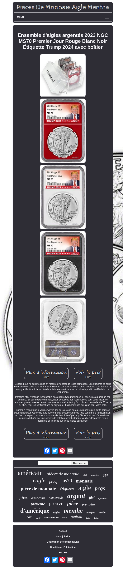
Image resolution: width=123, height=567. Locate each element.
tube (88, 518)
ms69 (38, 518)
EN (60, 552)
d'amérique (34, 510)
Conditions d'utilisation (63, 547)
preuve (56, 503)
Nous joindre (63, 536)
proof (53, 481)
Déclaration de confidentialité (63, 541)
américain (30, 472)
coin (29, 517)
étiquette (67, 489)
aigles (56, 512)
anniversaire (51, 517)
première (88, 504)
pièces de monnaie (63, 474)
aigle (84, 487)
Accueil (63, 531)
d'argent (91, 512)
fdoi (92, 498)
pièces (23, 498)
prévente (38, 504)
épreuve (102, 498)
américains (38, 498)
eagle (39, 480)
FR (65, 552)
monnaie (84, 480)
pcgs (100, 488)
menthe (73, 510)
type (105, 474)
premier (95, 474)
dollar (96, 518)
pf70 (85, 475)
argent (76, 496)
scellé (102, 512)
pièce (72, 503)
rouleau (76, 517)
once (64, 517)
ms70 (66, 480)
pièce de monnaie (38, 488)
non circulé (56, 498)
